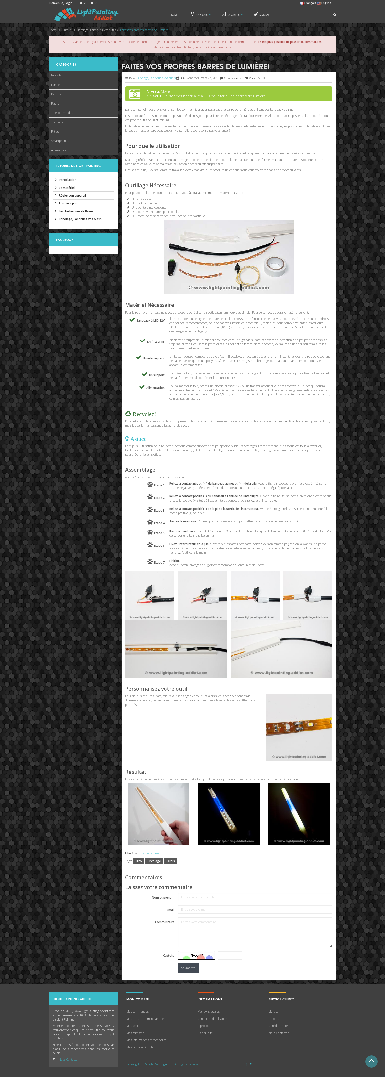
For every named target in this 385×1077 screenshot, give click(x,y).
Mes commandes (137, 1011)
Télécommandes (62, 113)
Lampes (56, 85)
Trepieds (57, 122)
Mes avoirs (133, 1026)
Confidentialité (278, 1026)
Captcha (168, 956)
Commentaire (164, 922)
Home (53, 30)
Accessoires (58, 150)
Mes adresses (135, 1033)
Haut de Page (371, 1061)
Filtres (55, 131)
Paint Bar (57, 94)
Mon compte (137, 999)
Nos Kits (56, 75)
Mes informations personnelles (146, 1040)
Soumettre (188, 968)
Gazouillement (150, 853)
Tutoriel (67, 30)
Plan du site (205, 1033)
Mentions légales (209, 1011)
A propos (203, 1026)
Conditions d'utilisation (212, 1019)
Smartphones (60, 141)
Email (170, 910)
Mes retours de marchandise (145, 1019)
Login (68, 3)
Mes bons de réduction (141, 1047)
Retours (274, 1019)
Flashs (55, 103)
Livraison (274, 1011)
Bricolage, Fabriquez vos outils (96, 30)
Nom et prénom (163, 897)
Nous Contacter (69, 1059)
